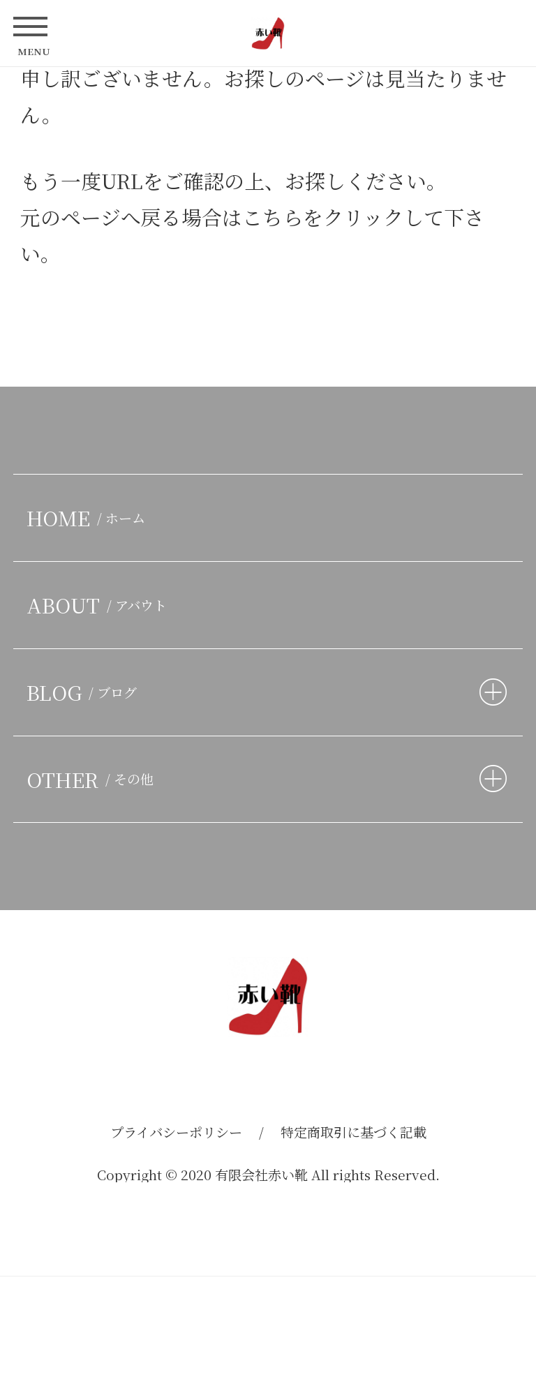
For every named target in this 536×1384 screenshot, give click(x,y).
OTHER (93, 779)
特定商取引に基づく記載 (353, 1131)
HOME (89, 517)
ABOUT (100, 604)
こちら (272, 216)
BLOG (85, 692)
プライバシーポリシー (176, 1131)
